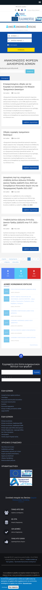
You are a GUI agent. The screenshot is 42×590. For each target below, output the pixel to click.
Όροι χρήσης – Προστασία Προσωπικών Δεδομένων (21, 561)
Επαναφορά (4, 78)
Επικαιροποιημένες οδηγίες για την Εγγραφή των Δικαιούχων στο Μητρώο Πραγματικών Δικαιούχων (18, 87)
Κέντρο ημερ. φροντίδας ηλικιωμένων (12, 428)
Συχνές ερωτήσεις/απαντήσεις (10, 453)
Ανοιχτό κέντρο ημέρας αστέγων (10, 395)
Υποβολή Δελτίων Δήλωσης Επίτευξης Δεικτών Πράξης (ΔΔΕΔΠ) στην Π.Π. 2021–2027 (20, 222)
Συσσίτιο (3, 404)
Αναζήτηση (21, 50)
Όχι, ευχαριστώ (13, 587)
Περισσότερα (27, 583)
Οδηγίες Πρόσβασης (7, 458)
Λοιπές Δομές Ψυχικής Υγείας (9, 436)
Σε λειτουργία (13, 45)
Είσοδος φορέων (21, 6)
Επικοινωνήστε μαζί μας (8, 460)
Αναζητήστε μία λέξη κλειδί (9, 68)
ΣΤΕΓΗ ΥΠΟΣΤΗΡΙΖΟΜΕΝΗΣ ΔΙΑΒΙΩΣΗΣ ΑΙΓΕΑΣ (23, 289)
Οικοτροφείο (5, 434)
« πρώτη (3, 259)
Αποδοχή (4, 587)
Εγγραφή (36, 372)
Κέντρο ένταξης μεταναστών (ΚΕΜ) (11, 408)
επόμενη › (7, 262)
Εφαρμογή (30, 71)
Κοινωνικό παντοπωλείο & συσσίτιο (11, 399)
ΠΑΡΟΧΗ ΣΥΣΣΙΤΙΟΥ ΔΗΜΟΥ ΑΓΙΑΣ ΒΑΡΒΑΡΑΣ (23, 330)
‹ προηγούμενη (12, 259)
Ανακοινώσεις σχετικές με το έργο (11, 451)
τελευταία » (15, 262)
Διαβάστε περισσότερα (31, 122)
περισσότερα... (34, 345)
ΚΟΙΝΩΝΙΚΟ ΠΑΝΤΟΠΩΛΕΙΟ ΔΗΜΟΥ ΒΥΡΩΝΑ (23, 337)
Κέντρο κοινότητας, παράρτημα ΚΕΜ (11, 423)
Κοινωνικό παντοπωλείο (8, 402)
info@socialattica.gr (31, 559)
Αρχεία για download (7, 456)
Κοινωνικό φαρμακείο (7, 406)
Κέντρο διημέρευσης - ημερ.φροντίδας (12, 430)
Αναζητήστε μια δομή (7, 449)
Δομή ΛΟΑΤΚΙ (5, 411)
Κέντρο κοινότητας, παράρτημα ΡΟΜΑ (12, 425)
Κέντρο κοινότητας (6, 421)
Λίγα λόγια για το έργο (7, 447)
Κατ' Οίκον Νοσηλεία (7, 432)
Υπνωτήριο (4, 397)
